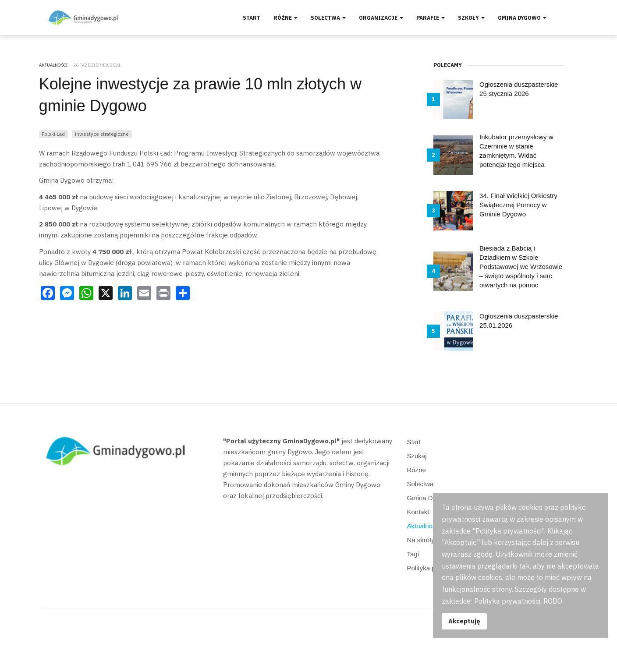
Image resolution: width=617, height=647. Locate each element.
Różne (285, 17)
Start (251, 17)
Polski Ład (53, 134)
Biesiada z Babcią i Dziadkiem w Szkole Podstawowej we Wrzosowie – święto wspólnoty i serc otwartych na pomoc (520, 266)
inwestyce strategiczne (102, 134)
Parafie (430, 17)
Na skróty (421, 540)
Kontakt (418, 512)
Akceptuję (464, 621)
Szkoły (471, 17)
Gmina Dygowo (522, 17)
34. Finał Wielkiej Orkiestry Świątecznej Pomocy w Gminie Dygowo (518, 205)
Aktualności (424, 526)
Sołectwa (328, 17)
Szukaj (417, 456)
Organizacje (381, 17)
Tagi (413, 554)
